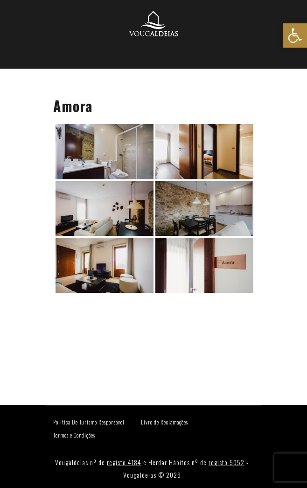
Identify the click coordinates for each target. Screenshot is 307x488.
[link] (295, 35)
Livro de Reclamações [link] (164, 422)
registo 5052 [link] (226, 462)
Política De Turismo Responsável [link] (89, 422)
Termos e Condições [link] (74, 435)
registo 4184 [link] (124, 462)
